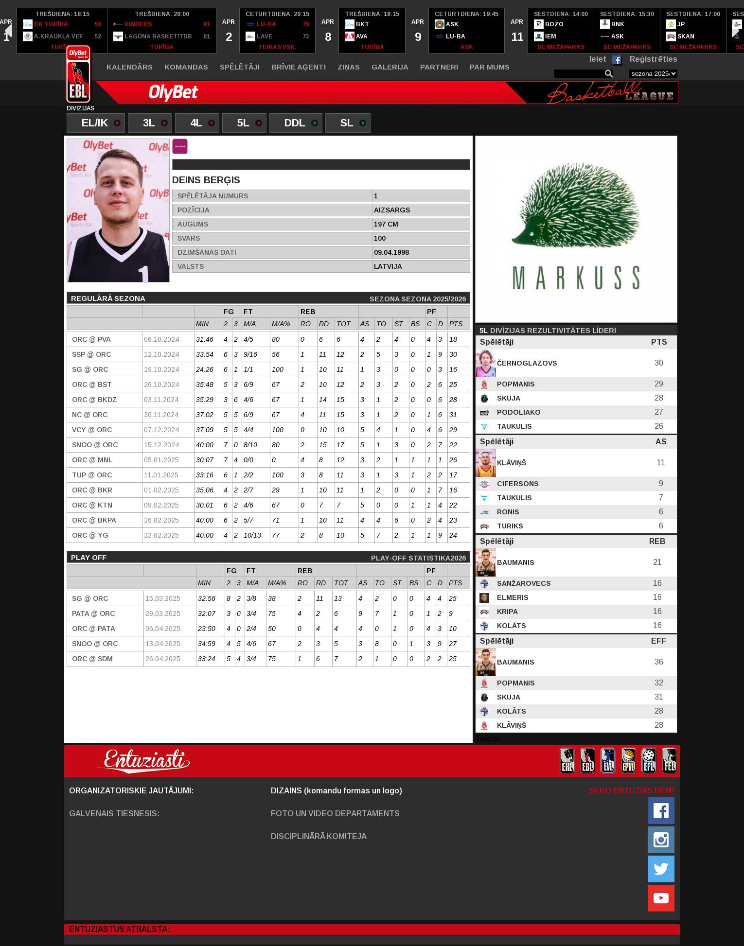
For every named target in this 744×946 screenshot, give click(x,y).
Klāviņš (510, 463)
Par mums (490, 67)
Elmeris (512, 597)
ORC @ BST (92, 384)
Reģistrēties (653, 59)
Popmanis (515, 384)
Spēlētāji (240, 67)
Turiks (509, 526)
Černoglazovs (526, 363)
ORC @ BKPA (94, 520)
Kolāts (510, 626)
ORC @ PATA (93, 628)
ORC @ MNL (92, 460)
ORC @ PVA (91, 339)
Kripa (506, 611)
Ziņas (348, 67)
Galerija (390, 67)
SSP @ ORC (91, 354)
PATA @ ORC (93, 613)
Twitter (487, 739)
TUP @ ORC (92, 475)
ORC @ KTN (92, 505)
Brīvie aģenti (298, 67)
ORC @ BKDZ (94, 399)
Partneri (439, 67)
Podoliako (518, 412)
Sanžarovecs (523, 583)
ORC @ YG (90, 535)
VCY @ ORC (92, 430)
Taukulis (513, 426)
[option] (62, 30)
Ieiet (597, 59)
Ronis (507, 512)
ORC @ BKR (92, 490)
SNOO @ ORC (95, 445)
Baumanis (514, 562)
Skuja (507, 398)
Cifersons (517, 484)
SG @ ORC (90, 369)
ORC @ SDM (92, 659)
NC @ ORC (89, 415)
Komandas (186, 67)
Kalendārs (129, 67)
